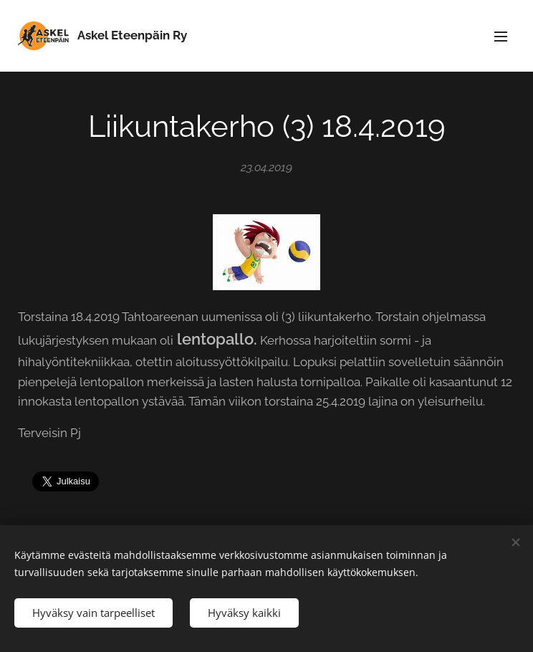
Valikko (500, 36)
